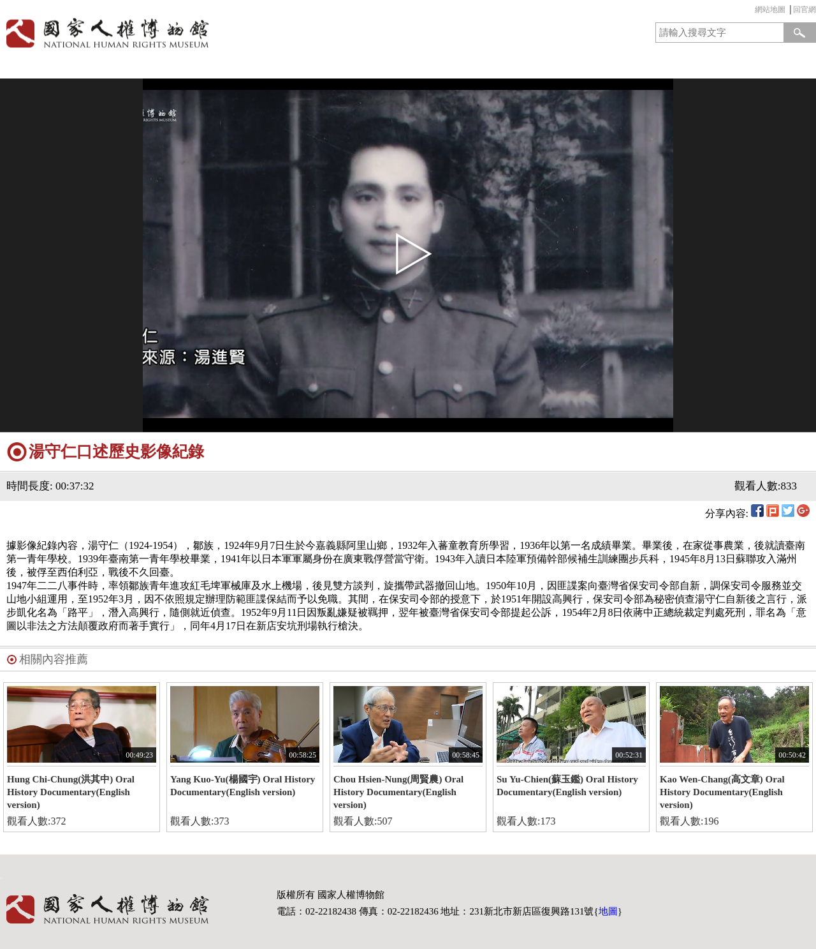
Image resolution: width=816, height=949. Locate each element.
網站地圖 (770, 9)
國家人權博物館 (200, 33)
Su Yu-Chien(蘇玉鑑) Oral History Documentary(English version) (567, 785)
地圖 (608, 911)
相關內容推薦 (53, 659)
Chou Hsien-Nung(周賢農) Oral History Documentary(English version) (398, 792)
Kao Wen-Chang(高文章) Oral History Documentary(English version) (722, 792)
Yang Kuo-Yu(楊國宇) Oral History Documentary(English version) (242, 785)
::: (751, 11)
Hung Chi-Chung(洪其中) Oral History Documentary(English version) (71, 792)
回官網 (804, 9)
